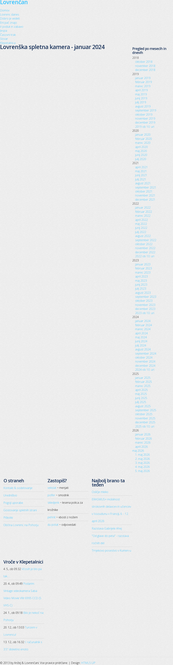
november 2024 (145, 361)
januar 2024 (142, 321)
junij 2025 (141, 398)
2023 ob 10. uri (144, 313)
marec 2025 (142, 386)
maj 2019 (141, 94)
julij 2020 (140, 159)
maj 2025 (141, 394)
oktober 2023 (143, 301)
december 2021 (145, 200)
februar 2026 (143, 438)
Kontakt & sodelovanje (17, 488)
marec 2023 (142, 272)
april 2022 (141, 220)
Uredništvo (10, 495)
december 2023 (145, 309)
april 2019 (141, 90)
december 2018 (145, 70)
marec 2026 (142, 442)
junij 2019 (141, 98)
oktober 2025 (143, 414)
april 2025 (141, 390)
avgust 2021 (143, 183)
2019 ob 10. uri (144, 127)
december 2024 (145, 366)
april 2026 (141, 447)
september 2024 (145, 353)
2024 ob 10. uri (144, 370)
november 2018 (145, 66)
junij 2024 (141, 341)
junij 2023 (141, 285)
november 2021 (145, 195)
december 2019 (145, 122)
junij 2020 (141, 155)
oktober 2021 (143, 191)
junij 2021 (141, 175)
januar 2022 (142, 207)
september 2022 (145, 240)
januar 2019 (142, 78)
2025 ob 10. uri (144, 426)
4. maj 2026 (142, 467)
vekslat (52, 488)
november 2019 (145, 118)
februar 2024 (143, 325)
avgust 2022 (143, 236)
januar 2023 (142, 264)
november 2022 (145, 248)
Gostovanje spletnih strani (20, 510)
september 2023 (145, 297)
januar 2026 (142, 434)
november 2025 (145, 418)
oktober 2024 (143, 357)
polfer (51, 495)
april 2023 (141, 276)
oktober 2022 (143, 244)
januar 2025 (142, 378)
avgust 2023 (143, 293)
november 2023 (145, 305)
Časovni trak (8, 35)
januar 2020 (142, 135)
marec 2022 (142, 216)
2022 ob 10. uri (144, 256)
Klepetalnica (7, 43)
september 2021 (145, 187)
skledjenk (53, 503)
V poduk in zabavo (11, 27)
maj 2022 (141, 224)
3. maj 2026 (142, 463)
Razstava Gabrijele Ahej (107, 528)
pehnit (52, 517)
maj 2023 (141, 281)
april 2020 (141, 147)
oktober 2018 (143, 62)
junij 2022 (141, 228)
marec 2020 (142, 143)
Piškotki (8, 518)
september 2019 (145, 110)
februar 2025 (143, 382)
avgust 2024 (143, 349)
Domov (4, 10)
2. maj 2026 (142, 459)
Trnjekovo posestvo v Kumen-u (111, 550)
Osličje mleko (100, 492)
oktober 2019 (143, 115)
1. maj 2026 (142, 455)
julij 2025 (140, 402)
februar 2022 (143, 212)
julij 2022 (140, 232)
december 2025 (145, 422)
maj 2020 (141, 151)
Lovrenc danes (9, 14)
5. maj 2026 (142, 471)
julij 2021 (140, 179)
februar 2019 (143, 82)
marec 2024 (142, 329)
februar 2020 (143, 139)
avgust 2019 (143, 106)
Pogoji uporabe (13, 503)
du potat (53, 525)
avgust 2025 (143, 406)
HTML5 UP (88, 663)
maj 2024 (141, 337)
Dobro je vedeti (10, 18)
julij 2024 (140, 345)
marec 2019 (142, 86)
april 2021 (141, 167)
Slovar (4, 39)
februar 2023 (143, 268)
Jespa (3, 31)
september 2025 (145, 410)
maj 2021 (141, 171)
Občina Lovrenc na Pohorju (21, 525)
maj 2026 (138, 451)
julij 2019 (140, 102)
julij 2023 (140, 289)
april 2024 (141, 333)
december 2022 (145, 252)
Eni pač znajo (8, 23)
